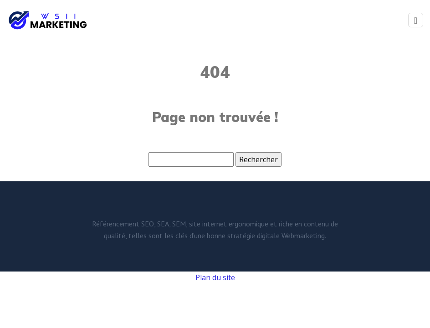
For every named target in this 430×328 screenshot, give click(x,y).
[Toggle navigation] (415, 20)
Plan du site (215, 277)
